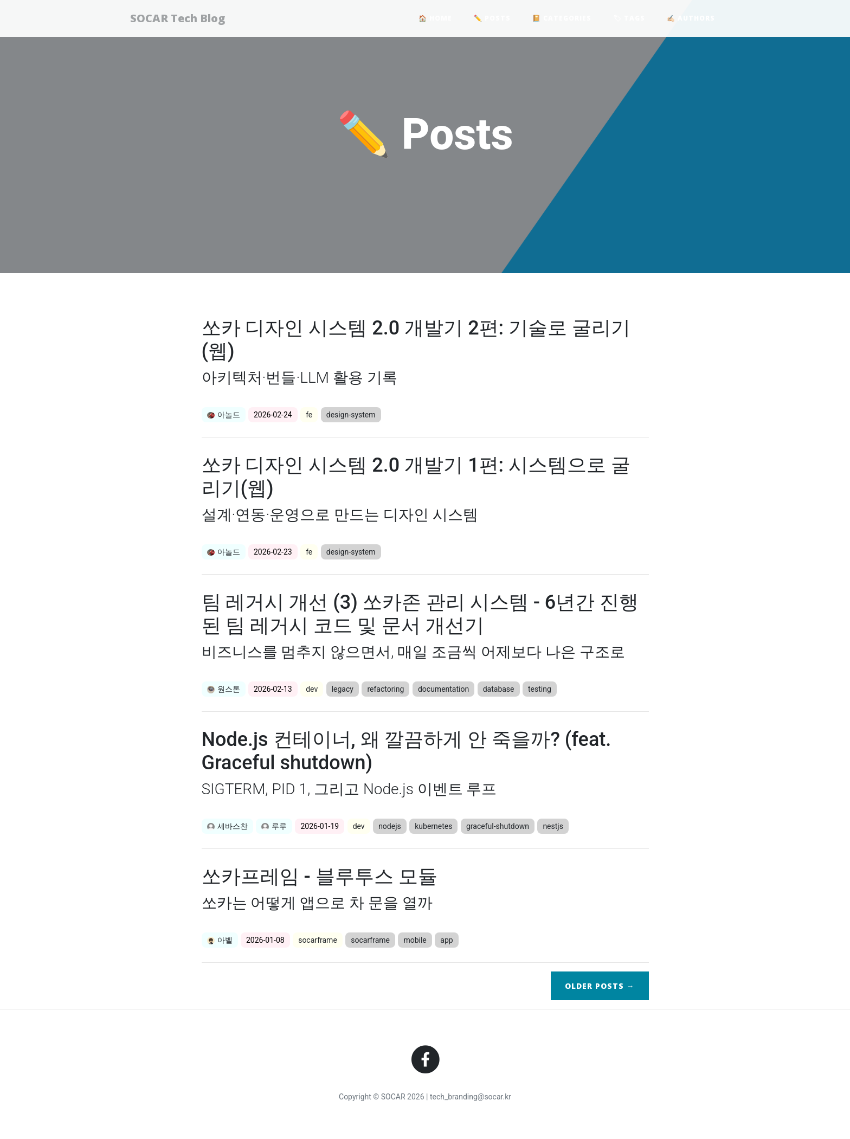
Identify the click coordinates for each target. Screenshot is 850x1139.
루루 (274, 826)
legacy (342, 689)
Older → (600, 986)
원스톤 (223, 689)
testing (539, 689)
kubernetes (433, 826)
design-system (351, 414)
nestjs (553, 826)
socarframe (317, 940)
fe (309, 414)
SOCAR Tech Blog (182, 19)
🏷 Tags (629, 19)
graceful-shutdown (497, 826)
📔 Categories (561, 19)
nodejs (389, 826)
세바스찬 (227, 826)
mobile (414, 940)
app (446, 940)
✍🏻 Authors (691, 19)
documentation (443, 689)
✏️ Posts (492, 19)
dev (312, 689)
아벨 (220, 940)
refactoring (385, 689)
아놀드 (223, 414)
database (498, 689)
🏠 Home (435, 19)
